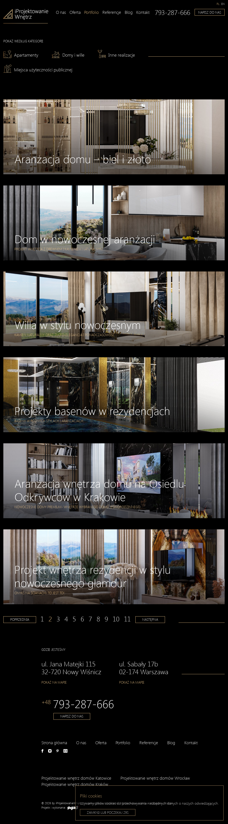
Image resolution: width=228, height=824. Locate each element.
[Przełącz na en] (223, 3)
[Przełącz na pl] (218, 3)
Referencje (111, 12)
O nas (61, 12)
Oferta (75, 12)
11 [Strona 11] (127, 618)
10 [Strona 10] (116, 618)
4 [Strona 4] (66, 618)
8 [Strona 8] (98, 618)
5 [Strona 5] (74, 618)
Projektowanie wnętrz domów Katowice (76, 778)
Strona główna (54, 742)
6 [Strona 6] (82, 618)
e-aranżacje (65, 751)
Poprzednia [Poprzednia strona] (19, 619)
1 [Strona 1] (42, 618)
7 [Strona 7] (90, 618)
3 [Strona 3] (58, 618)
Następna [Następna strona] (150, 619)
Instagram (50, 751)
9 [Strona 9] (106, 618)
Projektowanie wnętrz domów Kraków (74, 784)
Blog (129, 12)
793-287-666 (172, 12)
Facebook (42, 751)
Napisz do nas (209, 12)
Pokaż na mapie (54, 682)
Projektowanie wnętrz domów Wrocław (155, 778)
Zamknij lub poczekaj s (107, 813)
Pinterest (57, 751)
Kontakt (143, 12)
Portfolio (91, 12)
